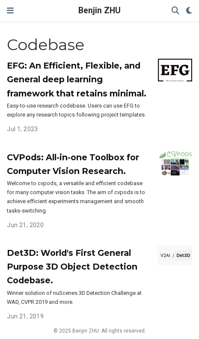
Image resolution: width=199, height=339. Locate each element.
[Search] (175, 11)
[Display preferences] (189, 11)
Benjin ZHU (99, 10)
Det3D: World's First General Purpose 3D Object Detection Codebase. (72, 266)
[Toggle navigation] (10, 10)
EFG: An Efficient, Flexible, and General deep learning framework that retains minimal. (76, 79)
